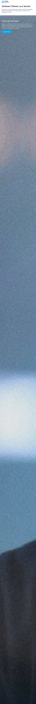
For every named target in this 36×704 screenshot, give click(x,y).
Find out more (7, 31)
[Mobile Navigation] (33, 2)
